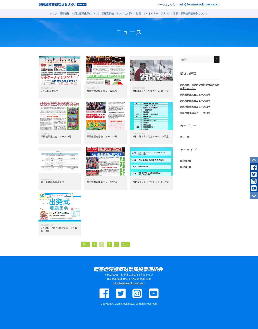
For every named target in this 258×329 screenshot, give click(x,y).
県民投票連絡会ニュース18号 (195, 113)
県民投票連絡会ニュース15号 (102, 91)
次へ (125, 244)
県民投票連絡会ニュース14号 (56, 136)
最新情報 (64, 13)
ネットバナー (150, 13)
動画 (138, 13)
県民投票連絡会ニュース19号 (195, 107)
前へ (85, 244)
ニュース (184, 137)
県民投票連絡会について (194, 13)
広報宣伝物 (108, 13)
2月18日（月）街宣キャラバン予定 (151, 91)
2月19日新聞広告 (50, 91)
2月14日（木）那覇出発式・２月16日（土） (59, 229)
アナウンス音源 (169, 13)
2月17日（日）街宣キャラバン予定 (151, 136)
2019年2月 (185, 161)
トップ (53, 13)
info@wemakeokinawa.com (199, 4)
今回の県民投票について (85, 13)
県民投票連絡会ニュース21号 (195, 94)
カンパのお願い (125, 13)
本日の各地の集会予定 (52, 182)
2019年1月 (185, 167)
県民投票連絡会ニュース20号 (195, 100)
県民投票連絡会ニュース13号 (102, 136)
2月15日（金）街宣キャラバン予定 (151, 182)
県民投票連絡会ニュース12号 (102, 182)
